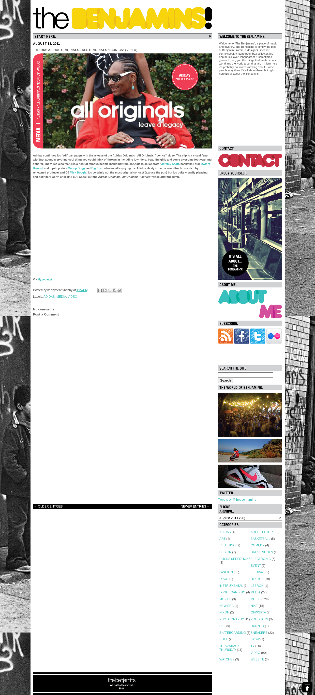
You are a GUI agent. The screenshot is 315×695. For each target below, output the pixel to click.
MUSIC (256, 599)
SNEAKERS (259, 633)
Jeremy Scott (170, 163)
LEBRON (257, 586)
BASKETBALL (260, 539)
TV (252, 646)
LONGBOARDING (232, 592)
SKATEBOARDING (232, 633)
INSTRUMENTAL (231, 586)
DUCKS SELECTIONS (235, 559)
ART (222, 539)
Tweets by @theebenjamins (237, 499)
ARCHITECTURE (263, 532)
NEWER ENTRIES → (195, 506)
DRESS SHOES (262, 552)
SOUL (223, 639)
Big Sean (97, 168)
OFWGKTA (258, 612)
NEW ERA (226, 606)
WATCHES (226, 659)
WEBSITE (257, 659)
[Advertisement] (122, 459)
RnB (222, 626)
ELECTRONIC (261, 559)
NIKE (254, 606)
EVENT (256, 565)
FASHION (226, 572)
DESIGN (225, 552)
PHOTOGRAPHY (231, 619)
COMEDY (257, 545)
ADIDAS (49, 296)
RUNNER (257, 626)
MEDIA (61, 296)
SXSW (255, 639)
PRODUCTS (259, 619)
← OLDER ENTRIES (48, 506)
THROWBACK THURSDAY (229, 647)
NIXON (224, 612)
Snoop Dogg (76, 168)
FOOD (224, 579)
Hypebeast (45, 279)
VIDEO (72, 296)
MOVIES (225, 599)
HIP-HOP (257, 579)
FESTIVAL (258, 572)
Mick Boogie (78, 172)
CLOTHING (227, 545)
